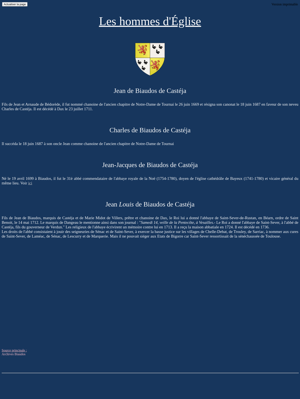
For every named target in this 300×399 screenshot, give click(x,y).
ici (30, 183)
